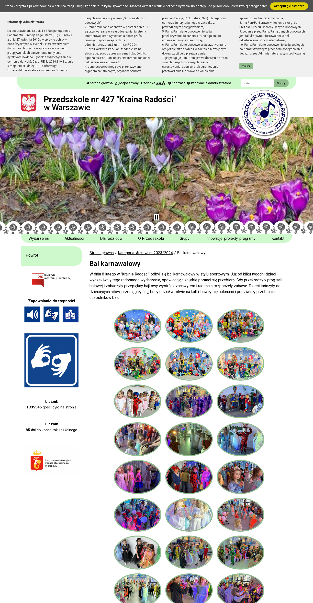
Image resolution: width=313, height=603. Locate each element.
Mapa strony (127, 83)
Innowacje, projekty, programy (230, 238)
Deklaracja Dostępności (189, 585)
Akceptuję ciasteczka (289, 6)
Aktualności (74, 238)
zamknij (246, 66)
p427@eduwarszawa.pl (121, 584)
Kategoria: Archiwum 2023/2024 (145, 253)
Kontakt (277, 238)
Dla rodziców (111, 238)
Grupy (185, 238)
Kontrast (176, 83)
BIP (172, 572)
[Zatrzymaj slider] (156, 217)
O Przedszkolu (151, 238)
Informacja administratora (209, 83)
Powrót (32, 255)
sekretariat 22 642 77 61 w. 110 (128, 578)
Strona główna (99, 83)
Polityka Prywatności (187, 578)
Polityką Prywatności (114, 6)
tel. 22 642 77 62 (116, 572)
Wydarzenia (39, 238)
